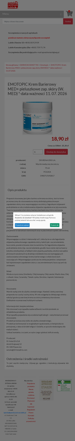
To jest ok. (55, 225)
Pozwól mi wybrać (22, 225)
